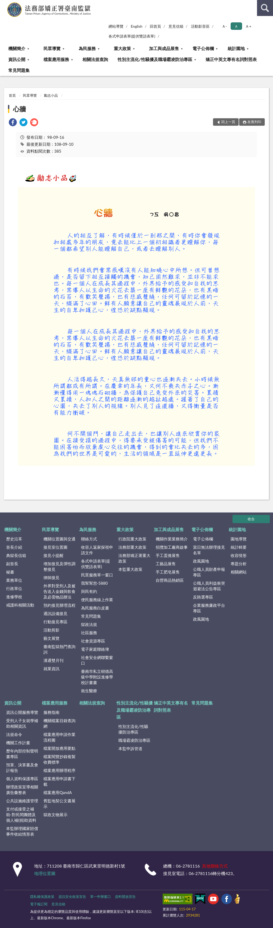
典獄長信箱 (16, 555)
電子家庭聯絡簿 (95, 649)
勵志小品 (51, 95)
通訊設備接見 (55, 613)
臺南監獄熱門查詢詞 (59, 649)
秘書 (10, 571)
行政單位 (14, 588)
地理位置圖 (44, 873)
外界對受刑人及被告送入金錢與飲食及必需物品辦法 (59, 591)
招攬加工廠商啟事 (172, 547)
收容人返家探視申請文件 (97, 550)
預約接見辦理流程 (59, 605)
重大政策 (122, 48)
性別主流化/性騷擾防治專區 (133, 729)
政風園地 (201, 561)
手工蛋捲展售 (168, 555)
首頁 (12, 95)
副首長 (12, 563)
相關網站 (239, 571)
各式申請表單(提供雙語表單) (132, 36)
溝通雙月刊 (53, 660)
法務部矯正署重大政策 (134, 558)
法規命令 (14, 734)
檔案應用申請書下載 (59, 781)
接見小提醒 (53, 555)
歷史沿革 (14, 538)
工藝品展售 (166, 563)
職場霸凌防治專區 (134, 740)
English (136, 26)
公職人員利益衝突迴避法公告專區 (209, 586)
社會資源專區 (93, 640)
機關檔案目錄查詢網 (59, 723)
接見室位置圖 (55, 547)
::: (4, 4)
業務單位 (14, 580)
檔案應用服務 (56, 59)
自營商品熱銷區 (170, 580)
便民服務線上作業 (97, 599)
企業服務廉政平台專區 (209, 608)
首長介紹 (14, 547)
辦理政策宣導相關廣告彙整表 (22, 789)
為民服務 (87, 48)
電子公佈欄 (203, 48)
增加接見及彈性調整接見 (59, 566)
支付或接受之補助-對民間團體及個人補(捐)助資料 (21, 815)
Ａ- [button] (224, 26)
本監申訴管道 (130, 748)
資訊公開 (16, 59)
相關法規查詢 (95, 59)
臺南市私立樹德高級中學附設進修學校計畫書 (97, 677)
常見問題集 (19, 70)
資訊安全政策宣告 (72, 896)
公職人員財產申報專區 (209, 572)
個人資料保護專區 (22, 778)
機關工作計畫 (18, 742)
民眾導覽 (52, 48)
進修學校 (14, 596)
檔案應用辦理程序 (59, 770)
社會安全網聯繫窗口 (97, 660)
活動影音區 (200, 26)
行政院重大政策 (132, 538)
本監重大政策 (130, 569)
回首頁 (155, 26)
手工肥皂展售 (168, 571)
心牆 (19, 109)
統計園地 (236, 48)
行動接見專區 (55, 621)
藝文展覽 (51, 638)
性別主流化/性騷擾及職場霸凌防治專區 (155, 59)
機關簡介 (16, 48)
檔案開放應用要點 (59, 748)
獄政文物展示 (55, 814)
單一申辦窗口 (100, 896)
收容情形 (239, 555)
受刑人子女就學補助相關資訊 (22, 723)
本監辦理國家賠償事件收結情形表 (22, 831)
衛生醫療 (89, 690)
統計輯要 (239, 547)
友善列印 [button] (254, 122)
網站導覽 (116, 26)
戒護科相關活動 (20, 605)
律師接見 (51, 577)
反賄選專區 (203, 597)
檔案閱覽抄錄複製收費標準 (59, 759)
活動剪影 (51, 630)
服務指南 (51, 712)
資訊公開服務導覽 (22, 712)
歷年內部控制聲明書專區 (22, 753)
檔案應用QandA (57, 792)
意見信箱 (175, 26)
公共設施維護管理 (22, 800)
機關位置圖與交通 (59, 538)
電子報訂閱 (38, 904)
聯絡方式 (89, 538)
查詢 (265, 8)
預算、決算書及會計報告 (22, 767)
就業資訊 (51, 668)
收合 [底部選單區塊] (251, 519)
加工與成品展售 (164, 48)
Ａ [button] (236, 26)
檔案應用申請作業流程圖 (59, 737)
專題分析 (239, 563)
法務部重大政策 (132, 547)
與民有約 (89, 591)
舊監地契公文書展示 (59, 803)
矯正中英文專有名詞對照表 (231, 59)
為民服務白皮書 (95, 607)
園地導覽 (239, 538)
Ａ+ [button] (248, 26)
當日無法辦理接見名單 (209, 550)
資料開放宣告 (125, 896)
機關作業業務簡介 (172, 538)
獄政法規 (89, 624)
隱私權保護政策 (42, 896)
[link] (13, 123)
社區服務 (89, 632)
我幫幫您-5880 (94, 583)
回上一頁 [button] (228, 122)
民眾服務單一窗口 (97, 574)
